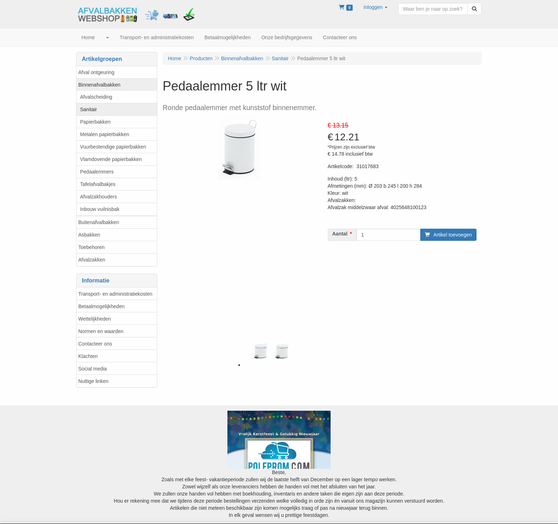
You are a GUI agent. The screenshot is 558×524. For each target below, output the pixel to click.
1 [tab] (239, 365)
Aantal (340, 233)
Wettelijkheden (94, 319)
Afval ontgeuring (96, 72)
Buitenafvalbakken (98, 222)
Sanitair (88, 109)
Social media (92, 369)
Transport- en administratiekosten (115, 294)
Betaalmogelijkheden (101, 306)
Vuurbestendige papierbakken (113, 147)
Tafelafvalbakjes (98, 184)
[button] (375, 7)
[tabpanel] (260, 351)
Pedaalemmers (97, 172)
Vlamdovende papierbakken (111, 159)
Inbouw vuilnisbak (100, 209)
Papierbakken (95, 122)
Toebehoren (91, 247)
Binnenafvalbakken (99, 85)
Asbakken (89, 235)
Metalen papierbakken (104, 134)
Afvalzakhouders (98, 196)
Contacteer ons (95, 344)
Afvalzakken (91, 260)
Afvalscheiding (96, 97)
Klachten (88, 356)
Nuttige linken (93, 381)
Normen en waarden (100, 331)
